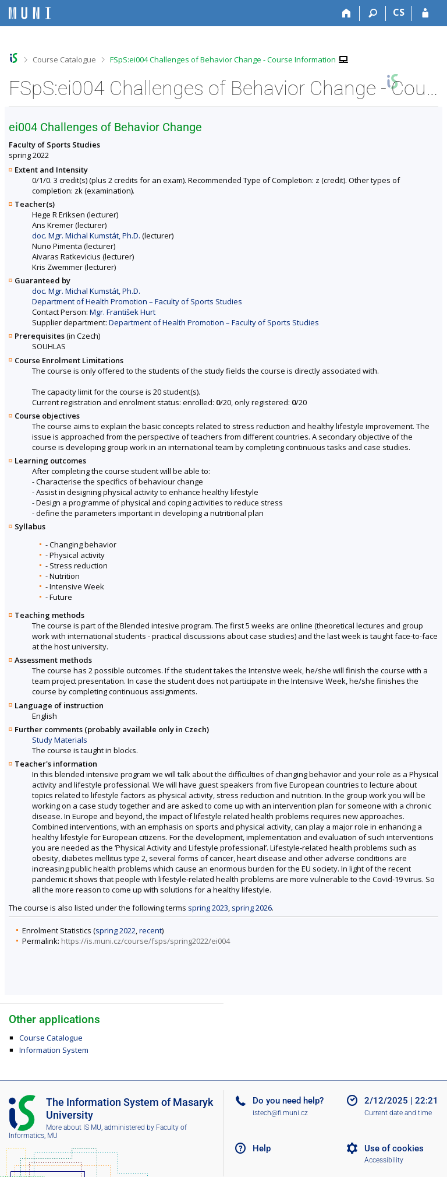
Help (262, 1148)
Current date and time (398, 1113)
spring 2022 (115, 930)
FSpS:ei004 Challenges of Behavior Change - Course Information (223, 59)
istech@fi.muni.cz (280, 1113)
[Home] (347, 13)
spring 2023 (208, 907)
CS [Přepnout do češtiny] (399, 12)
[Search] (373, 13)
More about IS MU (73, 1127)
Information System (53, 1050)
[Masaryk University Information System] (30, 13)
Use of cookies (394, 1148)
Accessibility (383, 1160)
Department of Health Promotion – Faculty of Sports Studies (137, 301)
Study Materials (59, 740)
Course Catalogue (64, 59)
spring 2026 (252, 907)
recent (150, 930)
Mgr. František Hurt (122, 312)
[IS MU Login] (425, 13)
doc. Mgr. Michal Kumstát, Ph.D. (86, 235)
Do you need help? (288, 1100)
